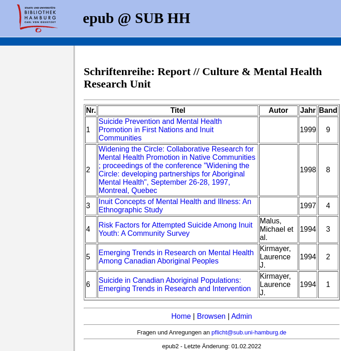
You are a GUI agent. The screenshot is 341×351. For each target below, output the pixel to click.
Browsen (211, 316)
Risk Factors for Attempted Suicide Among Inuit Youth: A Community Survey (175, 229)
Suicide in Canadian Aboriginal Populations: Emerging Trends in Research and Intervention (174, 284)
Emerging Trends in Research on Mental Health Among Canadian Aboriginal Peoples (176, 257)
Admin (241, 316)
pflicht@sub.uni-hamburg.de (249, 332)
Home (181, 316)
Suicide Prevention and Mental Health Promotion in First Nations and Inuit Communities (160, 129)
